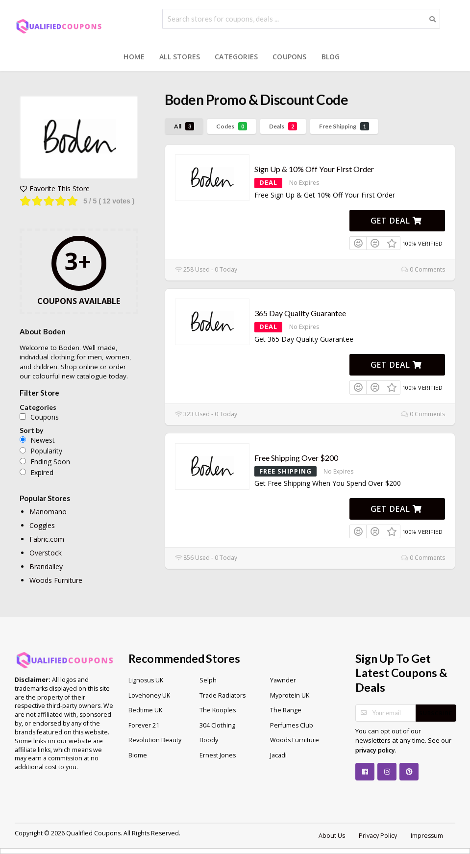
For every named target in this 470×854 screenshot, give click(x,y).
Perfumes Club (291, 725)
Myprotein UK (289, 695)
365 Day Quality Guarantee (300, 313)
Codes (231, 126)
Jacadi (278, 755)
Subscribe (436, 713)
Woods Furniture (55, 580)
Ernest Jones (217, 755)
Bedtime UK (145, 710)
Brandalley (46, 566)
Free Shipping (344, 126)
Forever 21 (143, 725)
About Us (332, 835)
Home (134, 56)
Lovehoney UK (149, 695)
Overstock (45, 552)
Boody (208, 740)
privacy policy (375, 750)
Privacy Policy (378, 835)
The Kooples (217, 710)
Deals (283, 126)
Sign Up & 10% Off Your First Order (314, 169)
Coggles (42, 525)
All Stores (179, 56)
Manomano (48, 511)
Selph (208, 680)
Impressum (427, 835)
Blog (331, 56)
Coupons (289, 56)
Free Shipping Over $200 (296, 457)
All (184, 126)
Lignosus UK (145, 680)
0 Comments (423, 269)
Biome (137, 755)
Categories (236, 56)
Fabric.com (46, 539)
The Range (285, 710)
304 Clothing (217, 725)
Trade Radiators (222, 695)
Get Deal (396, 220)
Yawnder (283, 680)
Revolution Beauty (154, 740)
